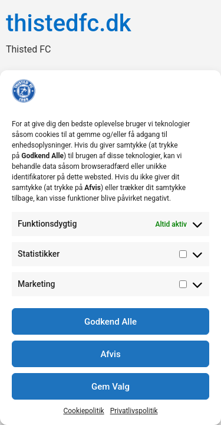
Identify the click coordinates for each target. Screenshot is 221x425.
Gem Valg (110, 386)
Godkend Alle (110, 321)
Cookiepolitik (83, 411)
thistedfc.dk (68, 23)
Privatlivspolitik (134, 411)
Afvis (110, 354)
